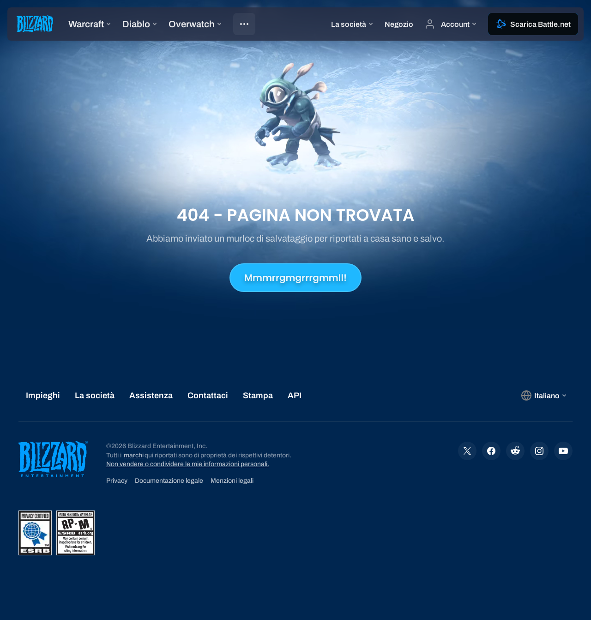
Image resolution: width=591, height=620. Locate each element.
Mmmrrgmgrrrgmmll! (295, 277)
